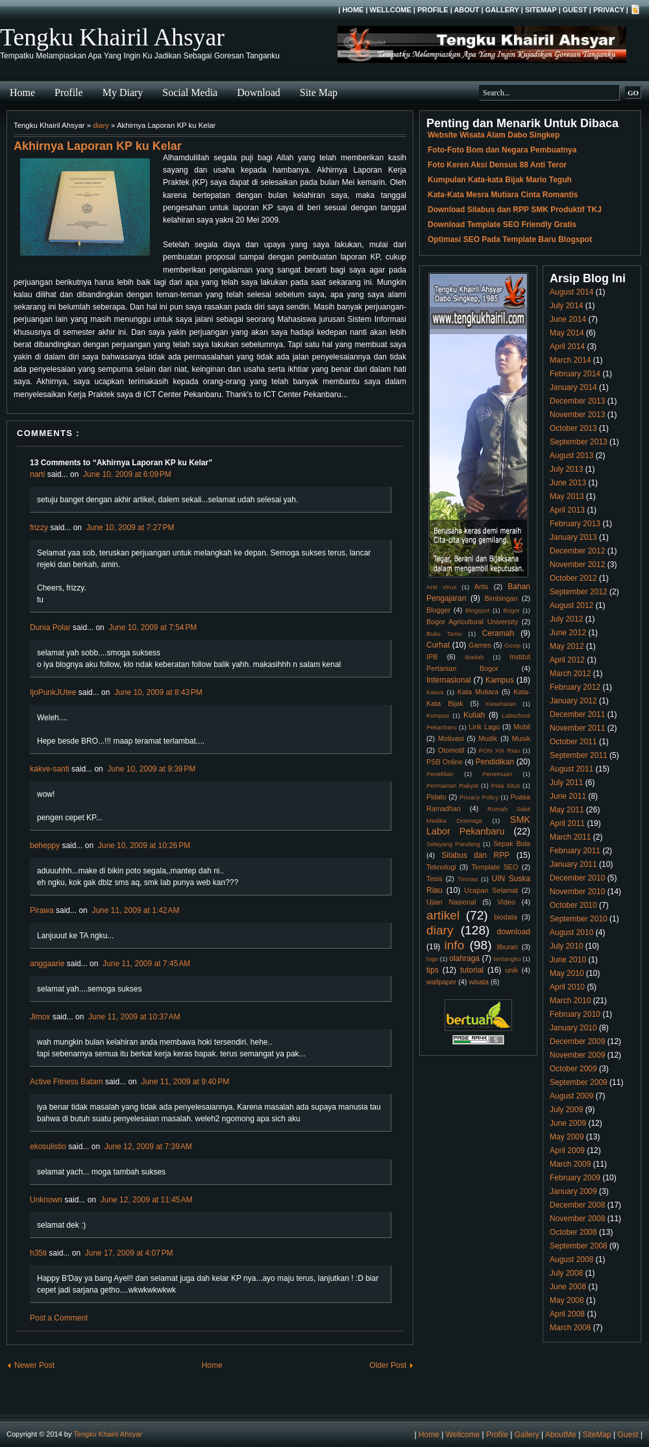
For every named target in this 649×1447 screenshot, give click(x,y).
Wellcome (390, 10)
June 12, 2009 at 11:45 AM (147, 1199)
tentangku (506, 958)
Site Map (318, 92)
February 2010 (575, 1014)
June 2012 (568, 632)
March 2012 (570, 673)
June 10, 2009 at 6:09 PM (127, 474)
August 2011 (571, 768)
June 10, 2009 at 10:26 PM (144, 845)
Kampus (499, 680)
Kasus (435, 692)
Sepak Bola (511, 843)
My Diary (123, 92)
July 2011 (566, 782)
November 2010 (577, 891)
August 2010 (571, 932)
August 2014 (571, 292)
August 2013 (571, 455)
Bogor (511, 610)
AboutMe (560, 1434)
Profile (432, 10)
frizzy (39, 527)
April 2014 (567, 346)
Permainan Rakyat (452, 785)
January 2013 (573, 537)
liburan (507, 947)
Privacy (608, 10)
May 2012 (567, 646)
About (466, 10)
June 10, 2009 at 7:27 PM (130, 527)
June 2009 (568, 1123)
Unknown (46, 1199)
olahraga (464, 958)
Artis (481, 586)
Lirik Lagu (484, 727)
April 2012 (567, 659)
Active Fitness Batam (66, 1081)
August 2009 (571, 1095)
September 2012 (578, 591)
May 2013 (567, 496)
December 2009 (577, 1041)
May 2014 (567, 332)
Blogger (438, 610)
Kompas (437, 715)
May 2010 (567, 973)
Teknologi (441, 867)
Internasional (448, 680)
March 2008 (570, 1327)
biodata (505, 917)
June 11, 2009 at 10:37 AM (134, 1016)
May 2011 (567, 809)
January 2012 (573, 700)
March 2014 (570, 360)
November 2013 (577, 414)
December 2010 (577, 877)
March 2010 (570, 1000)
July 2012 (566, 619)
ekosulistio (48, 1146)
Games (480, 645)
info (454, 945)
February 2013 (575, 523)
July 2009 (566, 1109)
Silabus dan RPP (475, 855)
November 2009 (577, 1055)
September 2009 (578, 1082)
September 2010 (578, 918)
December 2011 (577, 714)
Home (352, 10)
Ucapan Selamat (491, 890)
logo (432, 958)
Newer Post (34, 1365)
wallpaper (441, 982)
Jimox (40, 1016)
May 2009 (567, 1136)
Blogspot (477, 610)
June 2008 (568, 1286)
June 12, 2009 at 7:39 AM (148, 1146)
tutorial (472, 970)
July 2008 (566, 1273)
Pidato (436, 797)
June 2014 (568, 319)
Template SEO (495, 867)
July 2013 (566, 469)
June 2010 (568, 959)
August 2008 (571, 1259)
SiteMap (541, 10)
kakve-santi (49, 768)
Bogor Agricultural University (472, 622)
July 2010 (566, 946)
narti (37, 474)
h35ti (38, 1253)
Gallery (502, 10)
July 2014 (566, 305)
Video (506, 902)
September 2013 (578, 441)
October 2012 (573, 578)
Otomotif (451, 750)
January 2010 (573, 1027)
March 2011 (570, 837)
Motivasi (451, 738)
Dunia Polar (50, 627)
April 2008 (567, 1314)
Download (258, 92)
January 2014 (573, 387)
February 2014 (575, 373)
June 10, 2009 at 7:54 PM (152, 627)
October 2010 (573, 905)
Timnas (468, 878)
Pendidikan (495, 761)
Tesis (434, 878)
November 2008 (577, 1218)
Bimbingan (500, 598)
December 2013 (577, 401)
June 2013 (568, 482)
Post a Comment (59, 1317)
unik (511, 970)
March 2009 (570, 1164)
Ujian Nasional (451, 902)
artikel (442, 915)
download (513, 931)
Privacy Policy (478, 797)
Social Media (189, 92)
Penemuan (497, 773)
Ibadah (474, 657)
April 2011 (567, 823)
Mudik (487, 738)
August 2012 (571, 605)
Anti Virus (441, 586)
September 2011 (578, 755)
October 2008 (573, 1232)
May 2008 (567, 1300)
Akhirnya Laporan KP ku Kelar (98, 146)
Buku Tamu (444, 633)
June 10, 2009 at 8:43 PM (158, 692)
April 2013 (567, 510)
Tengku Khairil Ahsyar (112, 37)
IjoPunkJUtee (53, 692)
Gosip (512, 645)
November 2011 (577, 728)
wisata (479, 982)
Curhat (438, 645)
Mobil (521, 727)
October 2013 (573, 428)
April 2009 (567, 1150)
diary (101, 125)
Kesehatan (501, 703)
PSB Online (444, 762)
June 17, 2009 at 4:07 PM (129, 1253)
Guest (575, 10)
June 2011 (568, 796)
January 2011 (573, 864)
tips (432, 970)
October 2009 (573, 1068)
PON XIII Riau (499, 750)
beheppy (45, 845)
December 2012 (577, 550)
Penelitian (440, 773)
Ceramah (498, 633)
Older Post (387, 1365)
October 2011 (573, 741)
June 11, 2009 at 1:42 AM (135, 910)
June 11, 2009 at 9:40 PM (185, 1081)
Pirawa (42, 910)
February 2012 (575, 687)
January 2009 (573, 1191)
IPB (431, 657)
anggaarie (47, 963)
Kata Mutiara (478, 692)
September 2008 (578, 1245)
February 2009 (575, 1177)
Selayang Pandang (453, 843)
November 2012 (577, 564)
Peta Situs (505, 785)
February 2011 (575, 850)
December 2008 (577, 1205)
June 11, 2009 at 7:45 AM (146, 963)
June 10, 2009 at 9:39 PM (151, 768)
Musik (521, 738)
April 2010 (567, 986)
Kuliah (474, 715)
